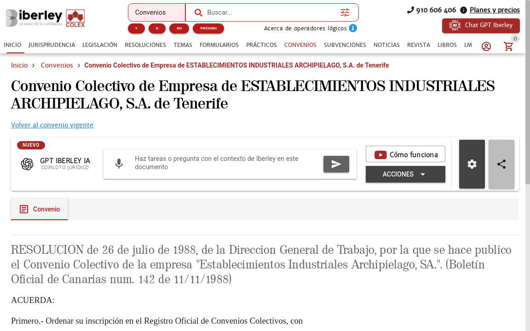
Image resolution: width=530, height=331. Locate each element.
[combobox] (271, 12)
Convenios (57, 65)
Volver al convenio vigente (52, 125)
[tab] (12, 45)
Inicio (19, 65)
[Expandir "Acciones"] (405, 174)
